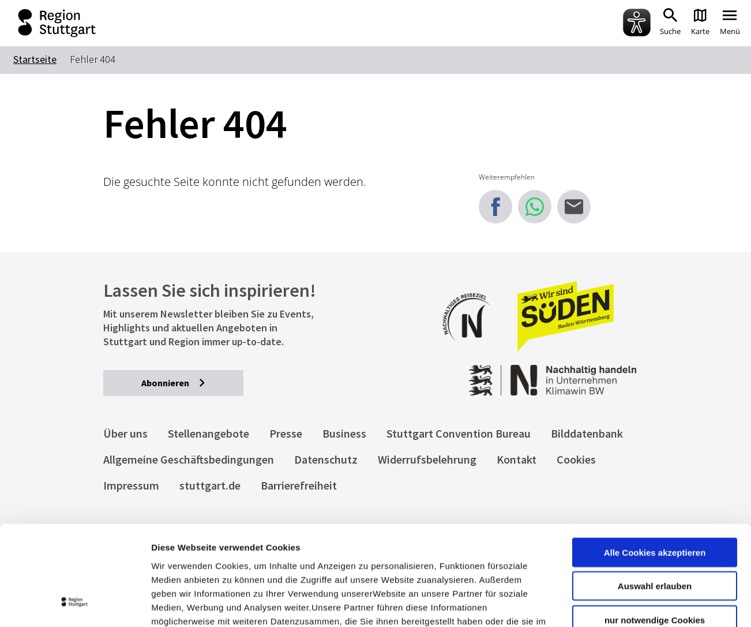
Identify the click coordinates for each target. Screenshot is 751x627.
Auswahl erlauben (655, 495)
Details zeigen (613, 604)
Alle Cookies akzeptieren (655, 461)
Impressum (175, 557)
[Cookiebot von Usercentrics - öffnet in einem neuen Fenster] (74, 604)
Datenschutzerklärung (256, 557)
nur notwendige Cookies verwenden (654, 533)
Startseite (35, 59)
